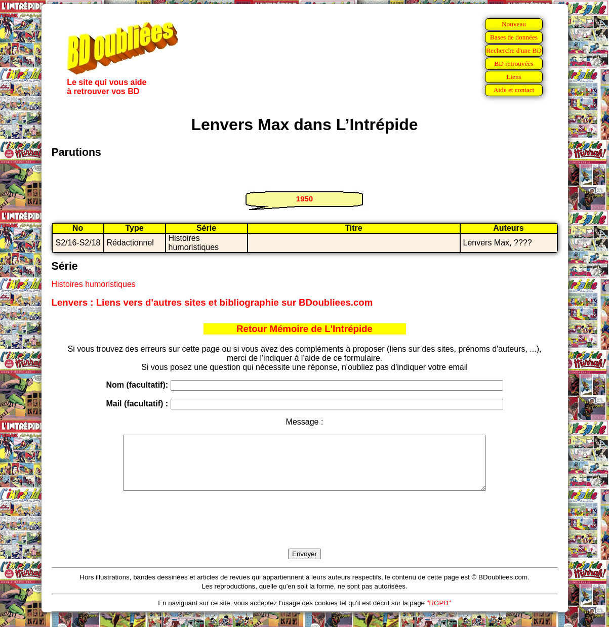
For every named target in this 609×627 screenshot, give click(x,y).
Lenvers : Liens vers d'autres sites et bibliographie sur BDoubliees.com (212, 302)
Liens (513, 76)
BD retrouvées (513, 63)
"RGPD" (439, 613)
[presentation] (305, 531)
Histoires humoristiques (94, 284)
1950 (304, 198)
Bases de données (514, 37)
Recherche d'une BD (514, 50)
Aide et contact (514, 90)
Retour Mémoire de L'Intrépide (304, 328)
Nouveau (514, 24)
